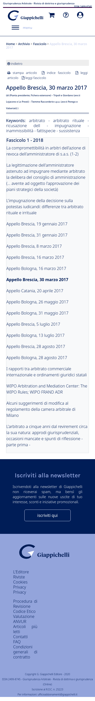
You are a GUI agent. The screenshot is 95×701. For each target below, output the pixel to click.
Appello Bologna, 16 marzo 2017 (36, 268)
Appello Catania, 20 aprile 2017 (34, 291)
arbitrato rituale (68, 120)
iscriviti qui (47, 515)
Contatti (20, 636)
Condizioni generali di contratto (25, 652)
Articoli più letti (25, 629)
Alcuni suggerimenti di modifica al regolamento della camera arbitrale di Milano (40, 409)
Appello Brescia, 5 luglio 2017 (33, 324)
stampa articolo (25, 72)
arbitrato (37, 120)
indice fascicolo (59, 72)
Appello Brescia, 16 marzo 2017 (35, 257)
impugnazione (68, 125)
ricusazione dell (23, 125)
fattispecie (46, 130)
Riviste (19, 577)
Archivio (24, 44)
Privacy (19, 592)
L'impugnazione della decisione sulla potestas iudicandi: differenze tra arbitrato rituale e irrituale (44, 207)
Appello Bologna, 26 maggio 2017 (37, 302)
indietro (16, 63)
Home (10, 44)
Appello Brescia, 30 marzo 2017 (37, 279)
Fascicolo (39, 44)
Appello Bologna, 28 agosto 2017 (36, 357)
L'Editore (21, 572)
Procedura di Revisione (25, 603)
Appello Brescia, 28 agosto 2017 (35, 346)
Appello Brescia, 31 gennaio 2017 (36, 235)
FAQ (17, 642)
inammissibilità (20, 130)
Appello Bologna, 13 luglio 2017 (35, 335)
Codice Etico (24, 611)
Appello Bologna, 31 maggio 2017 (37, 313)
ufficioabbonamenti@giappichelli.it (57, 694)
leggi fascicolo (35, 77)
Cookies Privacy (20, 584)
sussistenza (69, 130)
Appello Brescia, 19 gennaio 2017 (36, 224)
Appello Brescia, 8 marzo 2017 (34, 246)
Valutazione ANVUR (23, 619)
